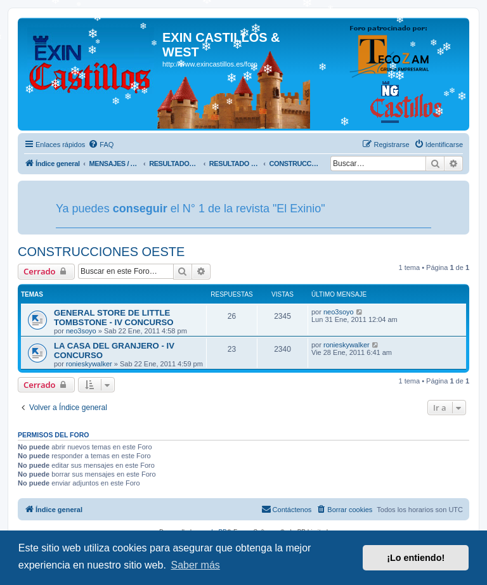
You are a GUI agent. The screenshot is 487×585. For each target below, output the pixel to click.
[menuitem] (101, 144)
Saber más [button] (195, 565)
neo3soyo (81, 331)
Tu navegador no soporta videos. (385, 207)
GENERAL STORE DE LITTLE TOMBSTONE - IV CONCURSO (114, 317)
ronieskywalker (89, 364)
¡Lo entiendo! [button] (416, 558)
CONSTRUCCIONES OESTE (101, 252)
